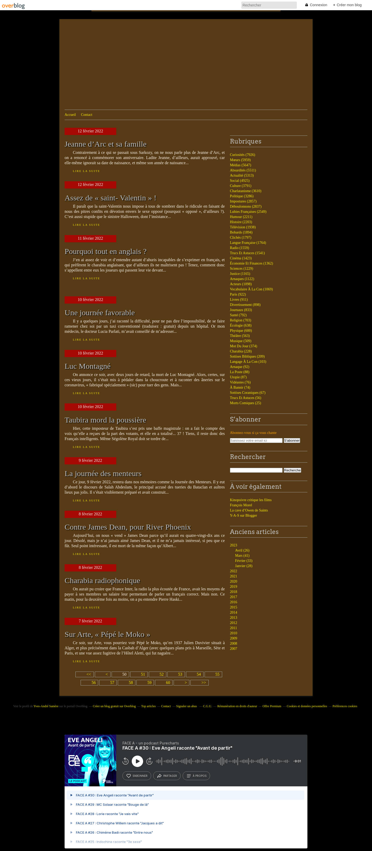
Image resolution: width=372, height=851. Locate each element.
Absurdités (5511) (243, 170)
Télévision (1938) (243, 227)
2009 (233, 638)
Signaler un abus (187, 706)
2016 (233, 602)
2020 (233, 581)
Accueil (70, 115)
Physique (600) (241, 331)
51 (143, 674)
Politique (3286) (241, 196)
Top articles (148, 706)
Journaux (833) (241, 310)
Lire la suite (86, 170)
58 (131, 682)
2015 (233, 607)
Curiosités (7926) (242, 155)
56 (93, 682)
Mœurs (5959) (240, 160)
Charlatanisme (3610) (245, 191)
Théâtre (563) (240, 336)
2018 (233, 592)
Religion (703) (240, 320)
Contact (86, 115)
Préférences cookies (344, 706)
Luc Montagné (88, 366)
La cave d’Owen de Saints (249, 510)
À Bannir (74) (240, 387)
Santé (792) (238, 315)
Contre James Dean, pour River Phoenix (128, 527)
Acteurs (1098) (241, 284)
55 (217, 674)
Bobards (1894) (241, 232)
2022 (233, 571)
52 (162, 674)
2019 (233, 587)
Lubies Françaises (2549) (248, 212)
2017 (233, 597)
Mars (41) (242, 556)
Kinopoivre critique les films (251, 500)
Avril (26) (242, 550)
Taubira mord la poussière (105, 420)
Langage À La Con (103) (248, 362)
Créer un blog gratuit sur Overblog (114, 706)
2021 (233, 576)
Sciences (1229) (241, 268)
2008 (233, 643)
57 (112, 682)
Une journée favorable (100, 312)
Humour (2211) (241, 217)
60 (168, 682)
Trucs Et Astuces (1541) (247, 253)
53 (180, 674)
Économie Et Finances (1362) (251, 263)
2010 (233, 633)
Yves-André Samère (46, 706)
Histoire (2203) (241, 222)
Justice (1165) (240, 274)
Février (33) (243, 561)
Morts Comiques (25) (245, 403)
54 (199, 674)
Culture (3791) (240, 186)
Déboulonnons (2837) (246, 206)
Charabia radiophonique (102, 580)
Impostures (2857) (243, 201)
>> (203, 682)
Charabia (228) (241, 351)
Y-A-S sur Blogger (243, 515)
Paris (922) (238, 294)
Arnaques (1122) (242, 279)
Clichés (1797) (240, 237)
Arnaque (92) (239, 367)
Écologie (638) (241, 325)
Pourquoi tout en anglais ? (105, 251)
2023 (233, 545)
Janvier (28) (243, 566)
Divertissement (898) (245, 305)
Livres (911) (239, 300)
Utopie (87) (238, 377)
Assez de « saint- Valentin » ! (111, 197)
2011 (233, 628)
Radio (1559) (239, 248)
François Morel (241, 505)
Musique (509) (240, 341)
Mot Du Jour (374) (243, 346)
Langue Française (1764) (248, 243)
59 (149, 682)
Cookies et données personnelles (307, 706)
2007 (233, 649)
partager (167, 775)
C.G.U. (207, 706)
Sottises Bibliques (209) (247, 356)
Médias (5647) (240, 165)
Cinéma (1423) (241, 258)
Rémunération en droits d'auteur (237, 706)
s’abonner (137, 775)
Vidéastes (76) (240, 382)
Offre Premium (271, 706)
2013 (233, 618)
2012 (233, 623)
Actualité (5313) (242, 175)
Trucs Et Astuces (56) (245, 398)
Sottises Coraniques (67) (248, 393)
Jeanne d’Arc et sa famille (105, 144)
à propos (196, 775)
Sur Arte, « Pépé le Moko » (107, 634)
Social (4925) (240, 181)
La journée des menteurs (103, 473)
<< (88, 674)
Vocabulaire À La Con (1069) (251, 289)
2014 (233, 612)
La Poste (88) (239, 372)
